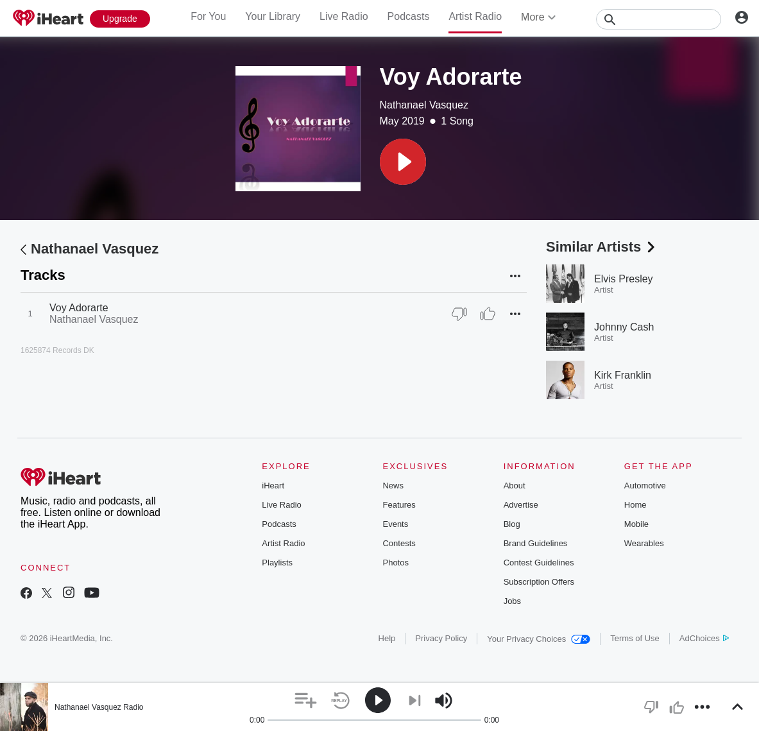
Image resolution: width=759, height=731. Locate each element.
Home (635, 505)
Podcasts (409, 16)
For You (208, 16)
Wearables (644, 543)
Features (398, 505)
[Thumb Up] (487, 313)
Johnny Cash (624, 327)
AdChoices (704, 638)
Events (395, 524)
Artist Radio (475, 16)
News (393, 485)
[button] (403, 162)
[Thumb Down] (459, 313)
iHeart (273, 485)
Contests (398, 543)
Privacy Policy (441, 638)
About (514, 485)
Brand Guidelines (536, 543)
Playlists (277, 562)
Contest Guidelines (539, 562)
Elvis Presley (623, 278)
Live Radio (344, 16)
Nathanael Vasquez (424, 104)
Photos (395, 562)
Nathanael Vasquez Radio (99, 707)
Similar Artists (602, 247)
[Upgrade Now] (120, 19)
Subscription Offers (539, 582)
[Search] (658, 19)
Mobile (636, 524)
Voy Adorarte (78, 307)
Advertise (521, 505)
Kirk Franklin (622, 375)
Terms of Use (635, 638)
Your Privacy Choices (538, 639)
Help (387, 638)
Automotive (645, 485)
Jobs (512, 601)
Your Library (272, 16)
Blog (512, 524)
